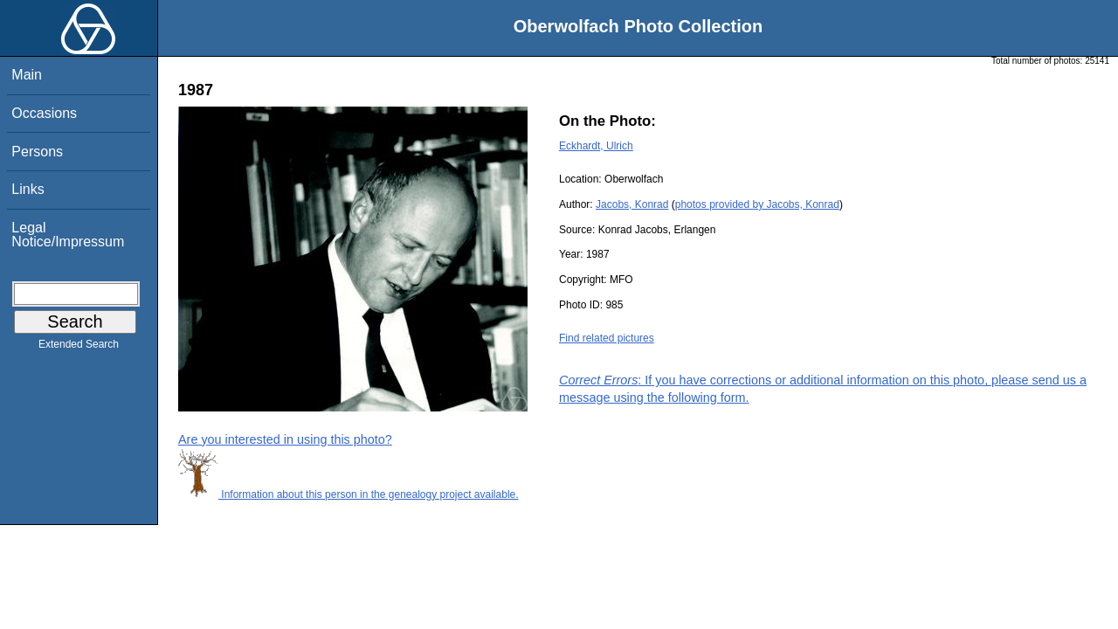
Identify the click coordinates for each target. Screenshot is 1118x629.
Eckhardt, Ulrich (596, 146)
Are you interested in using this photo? (285, 439)
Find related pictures (606, 338)
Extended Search (78, 347)
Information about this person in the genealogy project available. (348, 494)
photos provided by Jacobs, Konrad (757, 204)
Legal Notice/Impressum (67, 234)
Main (26, 74)
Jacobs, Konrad (632, 204)
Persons (37, 151)
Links (27, 189)
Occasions (44, 113)
